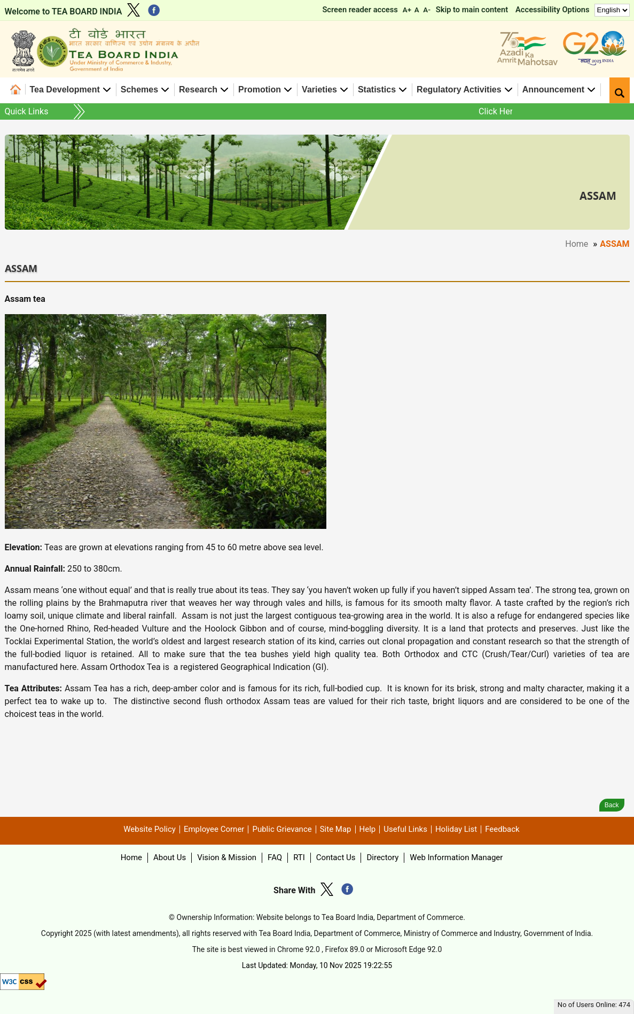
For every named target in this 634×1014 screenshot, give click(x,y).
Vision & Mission (226, 857)
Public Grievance (281, 829)
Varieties (319, 89)
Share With (294, 890)
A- (427, 10)
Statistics (377, 89)
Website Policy (149, 829)
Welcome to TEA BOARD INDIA (63, 11)
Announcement (553, 89)
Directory (382, 857)
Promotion (259, 89)
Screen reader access (359, 9)
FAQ (275, 857)
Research (198, 89)
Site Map (335, 829)
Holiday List (456, 829)
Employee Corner (214, 829)
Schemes (139, 89)
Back (612, 805)
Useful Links (405, 829)
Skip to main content (472, 9)
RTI (299, 857)
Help (367, 829)
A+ (407, 10)
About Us (169, 857)
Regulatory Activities (459, 89)
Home (18, 89)
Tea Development (65, 89)
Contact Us (336, 857)
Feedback (502, 829)
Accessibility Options (552, 9)
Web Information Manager (456, 857)
